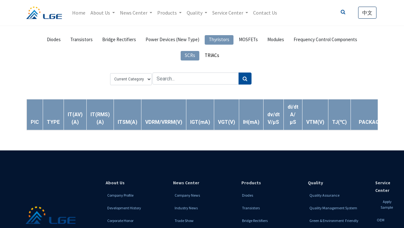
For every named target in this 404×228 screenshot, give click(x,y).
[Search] (245, 79)
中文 (367, 13)
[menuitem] (79, 12)
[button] (53, 122)
